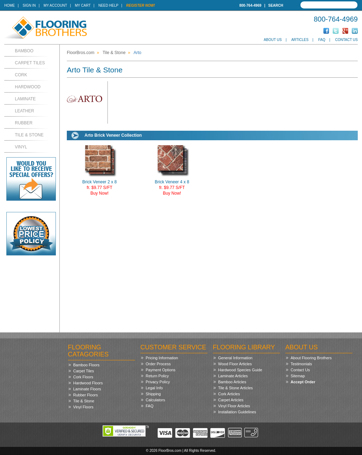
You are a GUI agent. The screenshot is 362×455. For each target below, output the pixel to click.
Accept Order (303, 382)
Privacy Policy (158, 382)
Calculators (155, 400)
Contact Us (346, 40)
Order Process (158, 364)
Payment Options (160, 370)
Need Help (108, 5)
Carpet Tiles (30, 62)
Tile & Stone (29, 134)
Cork (21, 74)
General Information (235, 358)
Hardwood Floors (88, 383)
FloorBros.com (80, 52)
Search (275, 5)
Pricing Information (162, 358)
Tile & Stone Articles (235, 388)
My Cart (82, 5)
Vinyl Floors (83, 407)
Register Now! (140, 5)
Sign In (29, 5)
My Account (55, 5)
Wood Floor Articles (235, 364)
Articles (300, 40)
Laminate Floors (87, 389)
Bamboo (24, 50)
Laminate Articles (233, 376)
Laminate (25, 98)
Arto (137, 52)
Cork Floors (83, 377)
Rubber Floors (85, 395)
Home (9, 5)
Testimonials (301, 364)
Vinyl (21, 146)
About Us (273, 40)
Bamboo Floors (86, 365)
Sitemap (298, 376)
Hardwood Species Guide (240, 370)
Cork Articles (229, 394)
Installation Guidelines (237, 412)
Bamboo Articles (232, 382)
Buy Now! (99, 193)
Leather (24, 110)
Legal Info (154, 388)
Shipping (153, 394)
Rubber (24, 122)
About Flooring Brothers (311, 358)
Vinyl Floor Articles (234, 406)
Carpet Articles (231, 400)
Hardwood (28, 86)
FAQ (321, 40)
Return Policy (157, 376)
